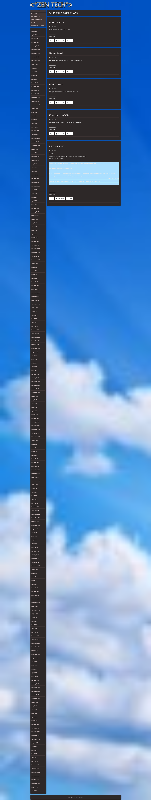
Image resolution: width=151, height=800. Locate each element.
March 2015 (34, 414)
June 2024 (34, 116)
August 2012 (34, 529)
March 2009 (34, 676)
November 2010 (35, 602)
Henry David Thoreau (114, 171)
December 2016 (35, 337)
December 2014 (35, 425)
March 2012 (34, 547)
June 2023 (34, 153)
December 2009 (35, 643)
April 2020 (34, 201)
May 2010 (34, 625)
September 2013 (35, 481)
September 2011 (35, 566)
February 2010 (35, 636)
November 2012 (35, 518)
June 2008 (34, 709)
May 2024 (34, 119)
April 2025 (34, 79)
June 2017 (34, 315)
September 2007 (35, 739)
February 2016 (35, 374)
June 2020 (34, 193)
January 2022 (35, 182)
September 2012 (35, 525)
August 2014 (34, 440)
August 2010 (34, 613)
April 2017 (34, 322)
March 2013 (34, 503)
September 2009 (35, 654)
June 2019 (34, 226)
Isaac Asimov (115, 166)
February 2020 (35, 208)
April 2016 (34, 366)
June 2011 (34, 577)
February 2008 (35, 724)
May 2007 (34, 754)
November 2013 (35, 473)
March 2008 (34, 720)
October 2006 (35, 779)
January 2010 (35, 639)
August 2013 (34, 484)
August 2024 (34, 108)
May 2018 (34, 274)
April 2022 (34, 171)
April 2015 (34, 411)
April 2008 (34, 717)
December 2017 (35, 293)
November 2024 (35, 97)
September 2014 (35, 437)
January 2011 (35, 595)
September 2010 (35, 610)
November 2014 (35, 429)
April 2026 (34, 35)
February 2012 (35, 551)
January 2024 (35, 134)
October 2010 (35, 606)
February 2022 (35, 178)
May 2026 (34, 31)
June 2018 (34, 271)
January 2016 (35, 378)
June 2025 (34, 71)
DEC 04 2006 (56, 146)
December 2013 (35, 470)
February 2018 (35, 285)
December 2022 (35, 156)
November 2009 (35, 647)
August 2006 (34, 787)
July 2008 (34, 706)
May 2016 (34, 363)
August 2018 (34, 263)
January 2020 (35, 212)
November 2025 (35, 53)
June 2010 (34, 621)
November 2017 (35, 296)
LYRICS (102, 5)
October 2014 (35, 433)
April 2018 (34, 278)
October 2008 (35, 695)
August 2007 (34, 743)
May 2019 (34, 230)
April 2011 (34, 584)
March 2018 (34, 282)
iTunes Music (56, 53)
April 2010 (34, 628)
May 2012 (34, 540)
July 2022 (34, 164)
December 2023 (35, 138)
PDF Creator (56, 84)
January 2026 (35, 46)
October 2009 (35, 650)
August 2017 (34, 307)
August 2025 (34, 64)
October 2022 (35, 160)
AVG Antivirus (56, 22)
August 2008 (34, 702)
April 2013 (34, 499)
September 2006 (35, 783)
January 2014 (35, 466)
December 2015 (35, 381)
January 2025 (35, 90)
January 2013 (35, 510)
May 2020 (34, 197)
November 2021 (35, 186)
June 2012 (34, 536)
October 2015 (35, 389)
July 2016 (34, 355)
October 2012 (35, 521)
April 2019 (34, 234)
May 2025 (34, 75)
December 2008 (35, 687)
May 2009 (34, 669)
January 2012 (35, 554)
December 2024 (35, 94)
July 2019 (34, 223)
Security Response (106, 5)
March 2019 (34, 237)
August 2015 (34, 396)
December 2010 (35, 599)
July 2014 (34, 444)
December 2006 (35, 772)
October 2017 (35, 300)
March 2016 (34, 370)
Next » (119, 208)
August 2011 (34, 569)
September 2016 (35, 348)
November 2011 (35, 558)
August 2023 (34, 149)
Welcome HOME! (115, 5)
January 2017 (35, 333)
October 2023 (35, 142)
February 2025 (35, 86)
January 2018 (35, 289)
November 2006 (35, 776)
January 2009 (35, 684)
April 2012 (34, 543)
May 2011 (34, 580)
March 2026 (34, 38)
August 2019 (34, 219)
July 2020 (34, 189)
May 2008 (34, 713)
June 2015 (34, 403)
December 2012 (35, 514)
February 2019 (35, 241)
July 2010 (34, 617)
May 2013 (34, 495)
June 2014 (34, 448)
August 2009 (34, 658)
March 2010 (34, 632)
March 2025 (34, 83)
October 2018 (35, 256)
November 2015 (35, 385)
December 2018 (35, 248)
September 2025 (35, 60)
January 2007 (35, 768)
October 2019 (35, 215)
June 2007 (34, 750)
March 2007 (34, 761)
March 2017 (34, 326)
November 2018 (35, 252)
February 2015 (35, 418)
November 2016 (35, 341)
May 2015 (34, 407)
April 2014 (34, 455)
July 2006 (34, 790)
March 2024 (34, 127)
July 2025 (34, 68)
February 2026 (35, 42)
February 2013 (35, 507)
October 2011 (35, 562)
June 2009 (34, 665)
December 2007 (35, 731)
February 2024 (35, 130)
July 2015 (34, 400)
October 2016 (35, 344)
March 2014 (34, 459)
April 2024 (34, 123)
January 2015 (35, 422)
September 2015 (35, 392)
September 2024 (35, 105)
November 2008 (35, 691)
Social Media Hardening (109, 5)
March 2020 (34, 204)
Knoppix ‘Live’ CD (59, 115)
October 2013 (35, 477)
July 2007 (34, 746)
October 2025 (35, 57)
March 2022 (34, 175)
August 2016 (34, 352)
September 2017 (35, 304)
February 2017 (35, 330)
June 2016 (34, 359)
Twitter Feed (118, 5)
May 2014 (34, 451)
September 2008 (35, 698)
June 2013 (34, 492)
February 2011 (35, 591)
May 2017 (34, 319)
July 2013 (34, 488)
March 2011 (34, 588)
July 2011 (34, 573)
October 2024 (35, 101)
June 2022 (34, 167)
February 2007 (35, 765)
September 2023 (35, 145)
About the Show (99, 5)
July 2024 (34, 112)
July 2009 (34, 661)
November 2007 (35, 735)
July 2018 (34, 267)
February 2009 (35, 680)
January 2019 (35, 245)
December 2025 (35, 49)
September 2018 (35, 260)
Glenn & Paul (112, 5)
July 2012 (34, 532)
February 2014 (35, 462)
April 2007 (34, 757)
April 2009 (34, 672)
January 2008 (35, 728)
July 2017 (34, 311)
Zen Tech (70, 797)
